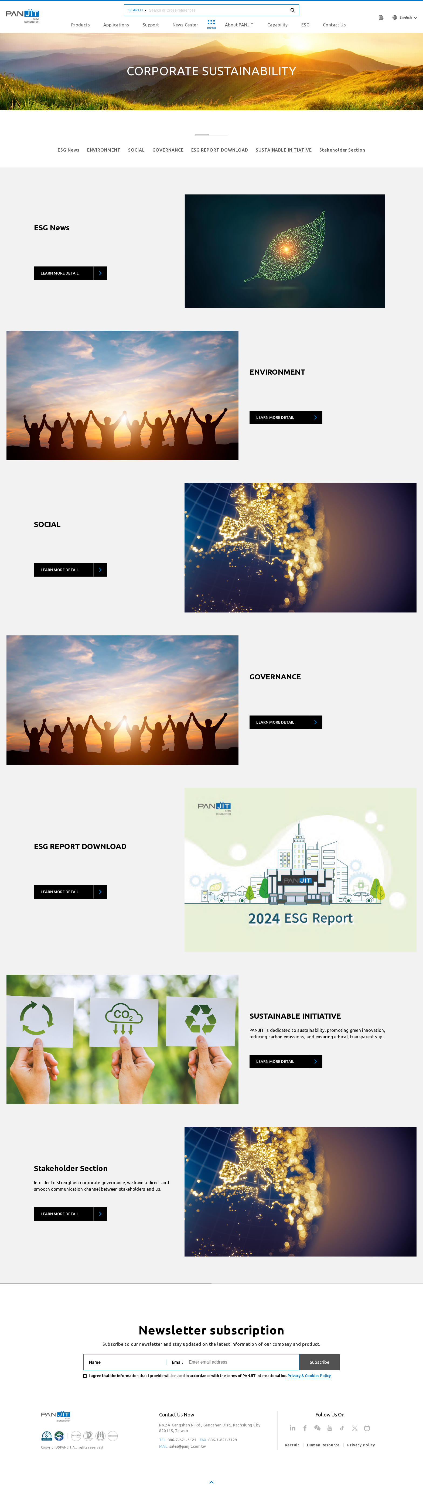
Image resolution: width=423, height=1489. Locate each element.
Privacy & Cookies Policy (309, 1376)
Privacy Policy (361, 1445)
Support (151, 24)
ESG (305, 24)
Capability (277, 24)
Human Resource (323, 1445)
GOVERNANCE (168, 150)
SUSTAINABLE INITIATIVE (284, 150)
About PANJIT (239, 24)
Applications (116, 24)
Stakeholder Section (342, 150)
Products (80, 24)
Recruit (292, 1445)
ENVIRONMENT (104, 150)
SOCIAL (136, 150)
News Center (185, 24)
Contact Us (334, 24)
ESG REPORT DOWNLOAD (219, 150)
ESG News (69, 150)
